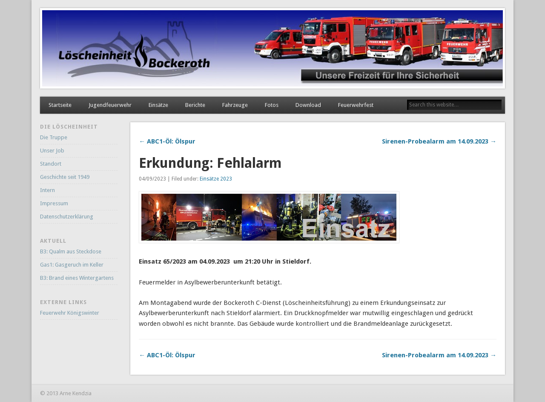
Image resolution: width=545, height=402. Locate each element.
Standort (50, 164)
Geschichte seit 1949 (64, 177)
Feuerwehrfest (355, 105)
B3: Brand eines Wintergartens (77, 278)
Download (308, 105)
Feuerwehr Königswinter (69, 313)
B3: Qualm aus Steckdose (70, 251)
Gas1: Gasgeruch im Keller (71, 264)
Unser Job (52, 150)
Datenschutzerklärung (66, 216)
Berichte (195, 105)
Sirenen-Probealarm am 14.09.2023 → (439, 141)
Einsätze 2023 (216, 179)
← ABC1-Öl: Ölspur (167, 141)
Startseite (60, 105)
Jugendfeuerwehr (110, 105)
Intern (47, 190)
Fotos (271, 105)
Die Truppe (53, 137)
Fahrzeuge (235, 105)
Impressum (54, 203)
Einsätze (158, 105)
